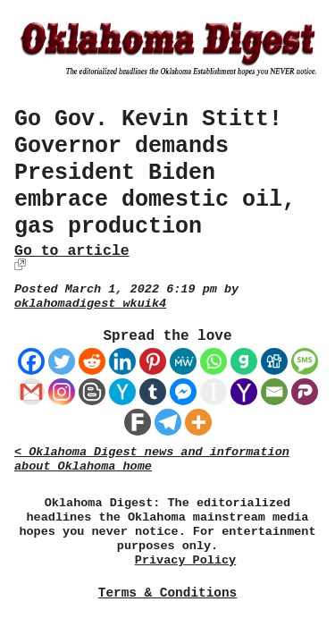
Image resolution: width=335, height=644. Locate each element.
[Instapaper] (213, 391)
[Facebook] (31, 361)
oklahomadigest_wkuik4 (90, 303)
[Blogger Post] (92, 391)
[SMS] (304, 361)
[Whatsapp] (213, 361)
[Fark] (137, 422)
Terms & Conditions (167, 593)
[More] (198, 422)
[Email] (274, 391)
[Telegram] (168, 422)
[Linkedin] (122, 361)
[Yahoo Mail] (243, 391)
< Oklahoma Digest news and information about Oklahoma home (151, 459)
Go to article (72, 250)
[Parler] (304, 391)
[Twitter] (61, 361)
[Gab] (243, 361)
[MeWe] (183, 361)
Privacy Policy (185, 560)
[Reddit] (92, 361)
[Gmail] (31, 391)
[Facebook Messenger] (183, 391)
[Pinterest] (152, 361)
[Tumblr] (152, 391)
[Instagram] (61, 391)
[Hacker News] (122, 391)
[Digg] (274, 361)
